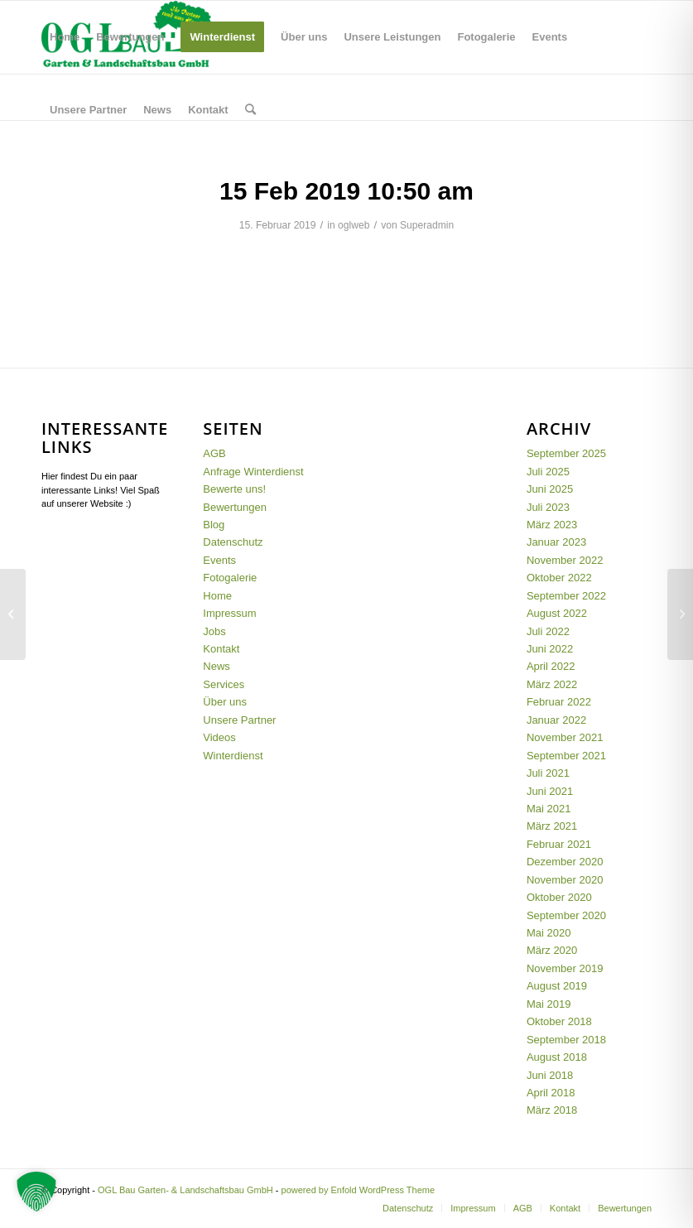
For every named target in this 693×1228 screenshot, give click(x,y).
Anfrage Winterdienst (253, 471)
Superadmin (427, 225)
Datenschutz (232, 542)
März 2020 (552, 950)
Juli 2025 (548, 471)
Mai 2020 (548, 933)
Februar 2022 (559, 702)
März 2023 (552, 524)
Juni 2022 (550, 649)
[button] (36, 1191)
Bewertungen (235, 507)
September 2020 (566, 915)
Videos (219, 737)
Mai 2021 (548, 808)
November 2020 (565, 880)
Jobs (214, 631)
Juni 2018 (550, 1075)
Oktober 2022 (559, 577)
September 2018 (566, 1039)
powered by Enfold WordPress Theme (358, 1190)
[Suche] (250, 110)
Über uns (225, 702)
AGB (214, 453)
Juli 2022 (548, 631)
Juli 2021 (548, 773)
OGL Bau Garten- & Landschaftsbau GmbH (185, 1190)
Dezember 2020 (565, 861)
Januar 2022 (556, 720)
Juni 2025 (550, 489)
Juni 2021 (550, 791)
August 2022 (557, 613)
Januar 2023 (556, 542)
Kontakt (221, 649)
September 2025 (566, 453)
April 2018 (551, 1092)
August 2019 (557, 986)
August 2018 (557, 1057)
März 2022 (552, 684)
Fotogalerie (230, 577)
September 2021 (566, 755)
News (216, 666)
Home (217, 596)
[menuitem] (64, 37)
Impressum (229, 613)
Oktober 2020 (559, 897)
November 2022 (565, 560)
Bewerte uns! (234, 489)
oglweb (353, 225)
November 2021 (565, 737)
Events (219, 560)
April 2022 (551, 666)
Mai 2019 (548, 1004)
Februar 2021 (559, 844)
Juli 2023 (548, 507)
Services (223, 684)
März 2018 (552, 1110)
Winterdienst (232, 755)
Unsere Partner (239, 720)
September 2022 (566, 596)
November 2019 (565, 968)
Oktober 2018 (559, 1021)
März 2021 (552, 826)
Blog (213, 524)
